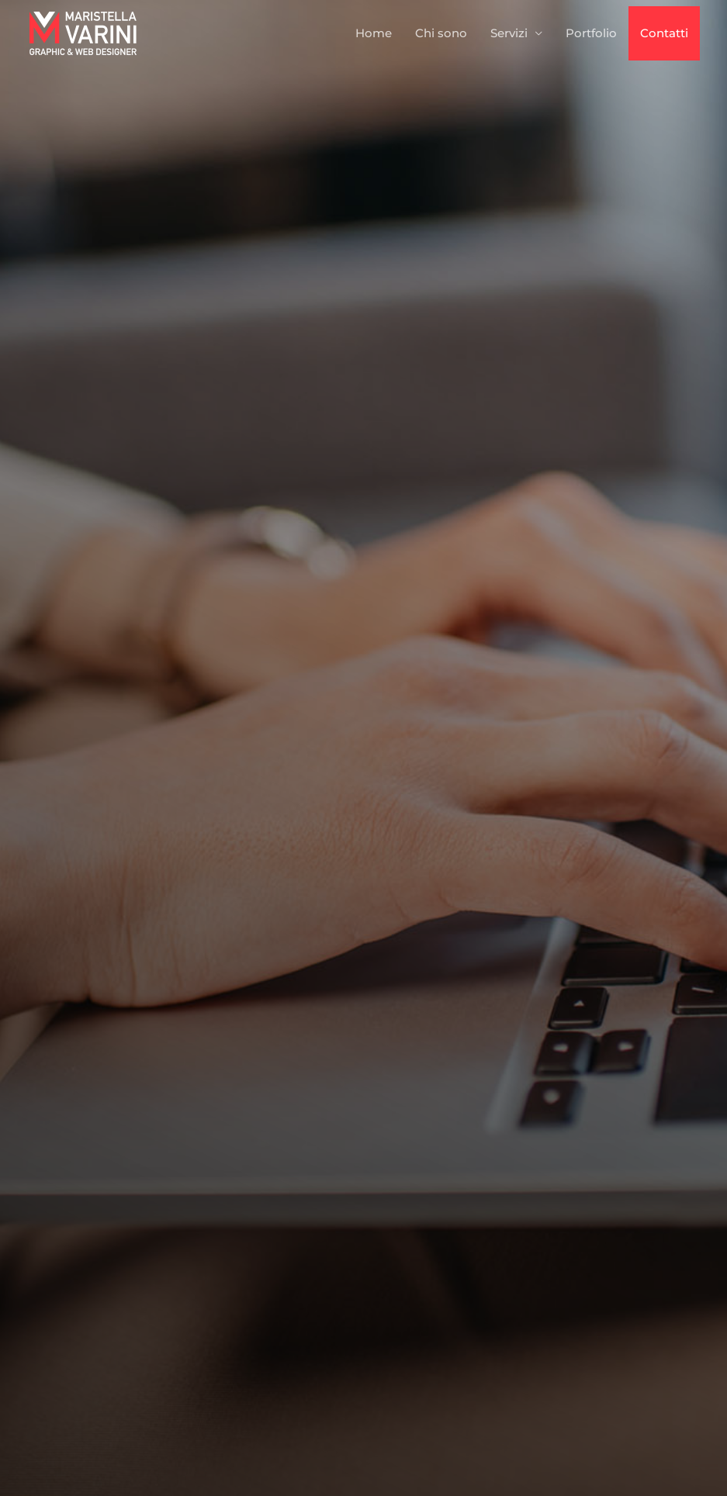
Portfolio (591, 33)
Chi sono (441, 33)
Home (373, 33)
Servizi (509, 33)
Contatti (664, 33)
